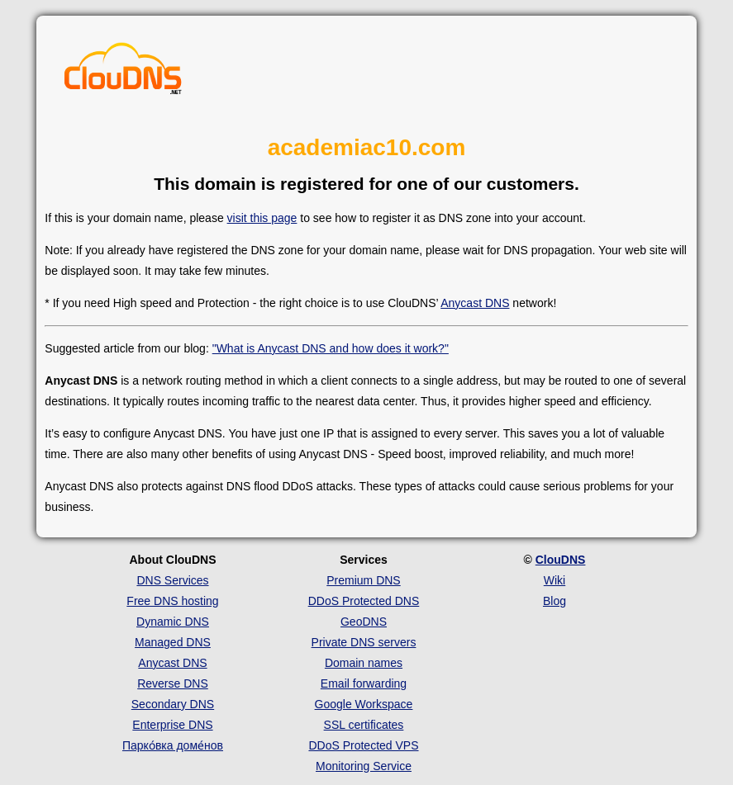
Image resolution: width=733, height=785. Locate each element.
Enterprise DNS (172, 724)
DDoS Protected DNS (364, 601)
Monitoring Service (364, 766)
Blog (554, 601)
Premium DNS (363, 580)
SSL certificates (364, 724)
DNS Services (172, 580)
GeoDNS (363, 621)
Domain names (363, 662)
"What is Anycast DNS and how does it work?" (330, 348)
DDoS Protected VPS (363, 745)
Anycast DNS (474, 303)
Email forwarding (364, 683)
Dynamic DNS (172, 621)
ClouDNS (560, 559)
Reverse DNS (172, 683)
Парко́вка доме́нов (172, 745)
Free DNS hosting (172, 601)
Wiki (554, 580)
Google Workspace (364, 704)
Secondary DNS (172, 704)
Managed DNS (173, 642)
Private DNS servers (364, 642)
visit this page (262, 218)
